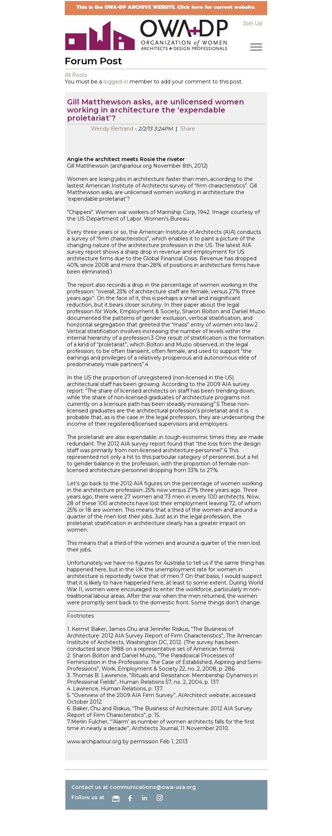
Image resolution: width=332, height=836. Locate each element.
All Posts (76, 75)
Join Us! (252, 23)
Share (187, 128)
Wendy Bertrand (112, 128)
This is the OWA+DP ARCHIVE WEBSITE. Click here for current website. (166, 7)
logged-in (115, 81)
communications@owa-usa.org (153, 787)
